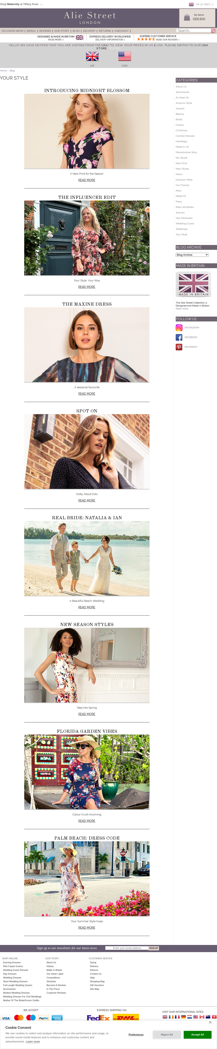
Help (92, 977)
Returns (105, 31)
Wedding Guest (185, 223)
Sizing (93, 962)
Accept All (197, 1034)
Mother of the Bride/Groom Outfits (21, 1000)
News (179, 174)
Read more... (183, 308)
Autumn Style (184, 103)
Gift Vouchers (97, 985)
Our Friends (182, 185)
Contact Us (95, 974)
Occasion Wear (12, 31)
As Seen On (182, 97)
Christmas (181, 130)
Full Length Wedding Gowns (17, 985)
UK (92, 65)
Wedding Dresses (12, 977)
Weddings (182, 228)
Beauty (180, 113)
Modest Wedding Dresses (16, 992)
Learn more (33, 1041)
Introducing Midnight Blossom (87, 90)
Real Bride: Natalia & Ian (87, 518)
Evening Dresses (12, 962)
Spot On (86, 411)
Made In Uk (182, 146)
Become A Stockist (56, 985)
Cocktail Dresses (185, 135)
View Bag (199, 18)
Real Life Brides (185, 207)
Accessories (182, 92)
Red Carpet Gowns (13, 966)
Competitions (53, 977)
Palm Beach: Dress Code (87, 838)
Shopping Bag (97, 981)
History (50, 966)
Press (179, 201)
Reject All (167, 1034)
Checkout (121, 31)
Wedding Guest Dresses (15, 970)
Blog (76, 31)
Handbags (181, 141)
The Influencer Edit (87, 197)
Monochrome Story (186, 152)
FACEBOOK (186, 337)
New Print (181, 163)
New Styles (182, 168)
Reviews (45, 31)
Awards (180, 108)
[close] (210, 1022)
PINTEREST (187, 346)
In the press (53, 989)
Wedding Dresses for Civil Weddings (22, 996)
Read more (86, 180)
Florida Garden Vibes (87, 731)
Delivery (89, 31)
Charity (180, 124)
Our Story (61, 31)
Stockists (51, 981)
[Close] (115, 48)
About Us (181, 86)
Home (3, 70)
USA (125, 65)
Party (179, 190)
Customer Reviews (56, 992)
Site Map (94, 989)
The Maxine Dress (87, 304)
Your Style (181, 234)
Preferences (136, 1034)
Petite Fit (181, 196)
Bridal (31, 31)
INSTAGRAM (187, 327)
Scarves (180, 212)
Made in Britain (54, 970)
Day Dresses (9, 974)
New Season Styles (87, 624)
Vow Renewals (184, 218)
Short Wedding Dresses (15, 981)
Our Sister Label (55, 974)
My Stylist (181, 157)
